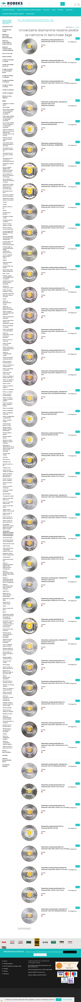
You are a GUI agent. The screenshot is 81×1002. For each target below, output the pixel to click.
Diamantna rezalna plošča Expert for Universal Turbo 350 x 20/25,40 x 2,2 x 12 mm (54, 724)
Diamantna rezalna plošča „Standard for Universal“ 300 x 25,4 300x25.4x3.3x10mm (54, 641)
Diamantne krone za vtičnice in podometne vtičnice (8, 160)
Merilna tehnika (7, 56)
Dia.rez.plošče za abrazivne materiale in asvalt (8, 181)
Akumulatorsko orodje (6, 30)
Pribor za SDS (6, 383)
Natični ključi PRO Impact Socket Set (8, 270)
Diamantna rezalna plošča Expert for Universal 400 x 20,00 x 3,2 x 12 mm (53, 206)
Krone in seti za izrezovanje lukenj (8, 228)
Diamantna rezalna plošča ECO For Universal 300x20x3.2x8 (52, 123)
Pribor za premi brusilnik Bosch (7, 362)
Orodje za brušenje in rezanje (7, 60)
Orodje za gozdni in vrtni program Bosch (7, 71)
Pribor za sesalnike (8, 389)
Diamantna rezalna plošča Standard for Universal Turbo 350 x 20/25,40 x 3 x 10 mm (54, 372)
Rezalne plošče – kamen (7, 433)
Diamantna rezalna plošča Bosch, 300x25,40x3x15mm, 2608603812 (52, 144)
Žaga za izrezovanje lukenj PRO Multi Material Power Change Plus (8, 580)
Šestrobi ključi (7, 493)
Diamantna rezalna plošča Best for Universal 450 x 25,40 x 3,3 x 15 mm (52, 620)
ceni (73, 27)
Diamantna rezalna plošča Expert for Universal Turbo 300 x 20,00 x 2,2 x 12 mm (53, 662)
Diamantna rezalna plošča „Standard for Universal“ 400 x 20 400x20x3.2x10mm (54, 910)
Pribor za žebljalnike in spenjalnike (8, 417)
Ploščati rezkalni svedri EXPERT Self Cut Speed (8, 277)
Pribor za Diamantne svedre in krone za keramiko (8, 335)
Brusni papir (6, 107)
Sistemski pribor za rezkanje (8, 722)
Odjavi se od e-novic (40, 954)
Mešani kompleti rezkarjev (7, 263)
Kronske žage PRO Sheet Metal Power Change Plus (8, 238)
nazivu (78, 27)
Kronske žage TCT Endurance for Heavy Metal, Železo (8, 243)
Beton (4, 612)
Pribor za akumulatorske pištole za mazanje (8, 308)
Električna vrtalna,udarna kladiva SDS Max (7, 42)
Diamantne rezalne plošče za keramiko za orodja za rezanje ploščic (8, 616)
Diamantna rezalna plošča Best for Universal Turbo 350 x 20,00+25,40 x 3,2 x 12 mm (54, 745)
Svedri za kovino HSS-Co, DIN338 (7, 479)
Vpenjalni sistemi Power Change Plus (8, 554)
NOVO (4, 606)
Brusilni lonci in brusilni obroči (7, 725)
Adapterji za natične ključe (8, 104)
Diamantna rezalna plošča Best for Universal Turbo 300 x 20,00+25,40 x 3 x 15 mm (54, 331)
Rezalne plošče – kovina (7, 437)
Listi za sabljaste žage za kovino (7, 645)
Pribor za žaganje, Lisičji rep (8, 413)
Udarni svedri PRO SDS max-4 (8, 499)
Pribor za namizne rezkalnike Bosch (8, 358)
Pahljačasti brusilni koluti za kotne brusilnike (8, 282)
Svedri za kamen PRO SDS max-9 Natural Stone (7, 475)
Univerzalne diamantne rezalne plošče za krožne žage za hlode (8, 526)
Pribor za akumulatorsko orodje (7, 302)
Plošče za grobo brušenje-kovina (7, 693)
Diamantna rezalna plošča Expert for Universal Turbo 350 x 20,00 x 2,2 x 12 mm (54, 806)
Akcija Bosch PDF (7, 26)
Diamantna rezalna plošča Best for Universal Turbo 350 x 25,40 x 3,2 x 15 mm (54, 848)
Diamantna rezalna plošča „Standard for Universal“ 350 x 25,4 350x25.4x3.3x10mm (54, 103)
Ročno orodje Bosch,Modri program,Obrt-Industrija (35, 19)
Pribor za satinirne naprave (8, 386)
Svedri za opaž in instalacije (7, 487)
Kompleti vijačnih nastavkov (7, 220)
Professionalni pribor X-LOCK (7, 424)
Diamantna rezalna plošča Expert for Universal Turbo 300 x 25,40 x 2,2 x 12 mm (53, 352)
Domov (19, 19)
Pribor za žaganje (8, 410)
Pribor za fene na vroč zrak (7, 340)
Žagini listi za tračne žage (8, 599)
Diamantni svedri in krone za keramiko (8, 195)
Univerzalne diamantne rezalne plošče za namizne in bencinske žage (8, 533)
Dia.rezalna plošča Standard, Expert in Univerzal (8, 144)
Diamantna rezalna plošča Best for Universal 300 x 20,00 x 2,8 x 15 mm (52, 454)
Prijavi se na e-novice (70, 952)
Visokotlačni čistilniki (6, 765)
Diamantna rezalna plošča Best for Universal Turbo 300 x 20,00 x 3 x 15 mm (54, 61)
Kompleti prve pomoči (7, 213)
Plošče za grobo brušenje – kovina (8, 290)
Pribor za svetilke (7, 391)
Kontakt (60, 10)
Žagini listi (6, 591)
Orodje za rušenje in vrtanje (7, 85)
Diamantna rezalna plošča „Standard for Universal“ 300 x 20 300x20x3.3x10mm (54, 392)
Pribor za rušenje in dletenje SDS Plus (8, 376)
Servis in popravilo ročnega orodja (29, 10)
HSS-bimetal (6, 664)
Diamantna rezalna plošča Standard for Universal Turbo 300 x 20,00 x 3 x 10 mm (54, 868)
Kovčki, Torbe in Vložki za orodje (7, 224)
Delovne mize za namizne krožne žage (7, 139)
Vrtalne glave (6, 557)
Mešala (5, 260)
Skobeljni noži (7, 461)
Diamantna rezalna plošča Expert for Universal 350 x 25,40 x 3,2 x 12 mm (53, 703)
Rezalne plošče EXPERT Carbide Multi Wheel (7, 429)
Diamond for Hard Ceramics (8, 629)
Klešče (4, 210)
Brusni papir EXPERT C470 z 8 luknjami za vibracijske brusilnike (8, 118)
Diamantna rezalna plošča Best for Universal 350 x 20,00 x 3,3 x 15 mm (52, 558)
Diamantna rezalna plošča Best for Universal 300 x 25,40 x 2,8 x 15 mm (52, 165)
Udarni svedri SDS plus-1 (8, 609)
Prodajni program (8, 10)
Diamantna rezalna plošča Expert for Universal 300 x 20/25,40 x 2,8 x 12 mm (53, 537)
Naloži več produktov (24, 928)
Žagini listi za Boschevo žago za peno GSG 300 (8, 672)
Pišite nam (69, 10)
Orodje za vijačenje (8, 90)
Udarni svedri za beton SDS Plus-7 (7, 747)
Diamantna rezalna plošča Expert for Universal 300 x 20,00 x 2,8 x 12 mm (53, 889)
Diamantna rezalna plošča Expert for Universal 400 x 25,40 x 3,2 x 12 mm (53, 247)
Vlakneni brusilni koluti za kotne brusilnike (7, 641)
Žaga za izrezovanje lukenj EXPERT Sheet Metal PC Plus (8, 573)
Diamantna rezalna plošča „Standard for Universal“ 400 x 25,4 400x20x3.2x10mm (54, 496)
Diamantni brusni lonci (7, 191)
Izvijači (5, 204)
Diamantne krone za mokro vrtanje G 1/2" (8, 149)
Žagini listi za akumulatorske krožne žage (7, 595)
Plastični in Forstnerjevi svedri (8, 287)
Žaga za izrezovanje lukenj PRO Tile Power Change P (8, 587)
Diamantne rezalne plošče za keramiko (8, 199)
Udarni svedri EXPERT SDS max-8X (8, 510)
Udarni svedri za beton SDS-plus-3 (8, 517)
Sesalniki (5, 755)
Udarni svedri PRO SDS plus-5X (8, 502)
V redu (58, 999)
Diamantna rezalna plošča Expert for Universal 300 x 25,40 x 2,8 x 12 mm (53, 227)
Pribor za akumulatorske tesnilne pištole (7, 717)
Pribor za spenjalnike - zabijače (6, 737)
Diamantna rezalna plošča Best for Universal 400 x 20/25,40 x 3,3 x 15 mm (53, 185)
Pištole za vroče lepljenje (7, 96)
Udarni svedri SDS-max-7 (8, 506)
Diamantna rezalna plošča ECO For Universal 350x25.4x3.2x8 (52, 434)
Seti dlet (5, 457)
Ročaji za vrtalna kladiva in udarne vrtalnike (8, 442)
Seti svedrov (6, 459)
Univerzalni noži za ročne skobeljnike (8, 540)
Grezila (5, 202)
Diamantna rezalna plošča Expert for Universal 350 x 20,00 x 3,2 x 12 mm (53, 475)
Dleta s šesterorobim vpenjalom (6, 677)
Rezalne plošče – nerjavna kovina (7, 658)
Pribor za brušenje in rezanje (8, 326)
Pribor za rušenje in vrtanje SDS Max (8, 380)
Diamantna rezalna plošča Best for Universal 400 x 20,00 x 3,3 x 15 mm (52, 40)
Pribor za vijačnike (8, 408)
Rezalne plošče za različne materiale (8, 649)
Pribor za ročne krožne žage (7, 373)
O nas (53, 10)
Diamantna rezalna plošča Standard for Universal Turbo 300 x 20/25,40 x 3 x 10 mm (54, 310)
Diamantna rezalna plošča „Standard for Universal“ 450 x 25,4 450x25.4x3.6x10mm (54, 579)
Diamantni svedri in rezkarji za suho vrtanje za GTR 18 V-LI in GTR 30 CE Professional (8, 623)
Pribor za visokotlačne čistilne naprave (7, 743)
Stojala (5, 733)
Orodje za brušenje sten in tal (7, 65)
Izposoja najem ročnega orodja (13, 14)
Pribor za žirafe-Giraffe (7, 420)
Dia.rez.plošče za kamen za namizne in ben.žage (8, 175)
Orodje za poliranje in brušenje (8, 81)
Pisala (4, 298)
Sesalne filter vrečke (6, 454)
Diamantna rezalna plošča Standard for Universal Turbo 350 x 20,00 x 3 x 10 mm (54, 516)
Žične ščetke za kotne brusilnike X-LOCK (8, 653)
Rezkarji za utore (7, 713)
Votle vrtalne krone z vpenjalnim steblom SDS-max (8, 550)
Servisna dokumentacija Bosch (6, 760)
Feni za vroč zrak (7, 53)
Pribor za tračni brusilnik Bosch (7, 394)
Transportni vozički (8, 496)
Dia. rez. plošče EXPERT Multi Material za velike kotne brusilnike (8, 169)
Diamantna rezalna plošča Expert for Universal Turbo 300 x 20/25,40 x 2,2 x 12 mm (54, 290)
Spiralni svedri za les (7, 464)
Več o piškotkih (67, 999)
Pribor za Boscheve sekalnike (8, 317)
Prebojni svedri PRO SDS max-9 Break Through (8, 295)
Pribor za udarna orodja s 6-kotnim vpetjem (8, 399)
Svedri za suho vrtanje (7, 661)
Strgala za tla (6, 467)
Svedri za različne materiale (8, 490)
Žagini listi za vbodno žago (6, 603)
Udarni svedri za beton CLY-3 (7, 514)
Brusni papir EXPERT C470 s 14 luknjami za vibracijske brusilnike (8, 125)
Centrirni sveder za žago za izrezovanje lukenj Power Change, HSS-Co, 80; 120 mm (8, 132)
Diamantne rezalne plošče (8, 164)
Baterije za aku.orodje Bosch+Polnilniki (7, 36)
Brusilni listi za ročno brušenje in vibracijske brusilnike (8, 635)
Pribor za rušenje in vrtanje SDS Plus (8, 689)
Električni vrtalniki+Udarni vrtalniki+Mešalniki (7, 48)
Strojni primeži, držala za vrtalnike (8, 470)
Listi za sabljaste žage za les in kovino (7, 256)
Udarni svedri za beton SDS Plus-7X (8, 667)
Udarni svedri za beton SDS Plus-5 (7, 521)
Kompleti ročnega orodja (8, 217)
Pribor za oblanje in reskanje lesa (8, 365)
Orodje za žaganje (7, 93)
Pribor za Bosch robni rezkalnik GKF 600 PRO (8, 313)
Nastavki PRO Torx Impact (8, 267)
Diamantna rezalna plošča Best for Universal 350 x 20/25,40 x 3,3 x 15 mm (53, 599)
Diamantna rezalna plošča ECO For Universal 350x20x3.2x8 (52, 413)
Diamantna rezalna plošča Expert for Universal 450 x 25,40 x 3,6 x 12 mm (53, 785)
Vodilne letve (6, 546)
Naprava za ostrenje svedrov (8, 685)
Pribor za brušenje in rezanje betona (8, 330)
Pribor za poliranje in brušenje (8, 369)
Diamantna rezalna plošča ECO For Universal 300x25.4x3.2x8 (52, 827)
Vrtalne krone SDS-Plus (8, 560)
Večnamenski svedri (8, 543)
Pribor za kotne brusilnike (7, 344)
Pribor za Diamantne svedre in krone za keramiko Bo (8, 698)
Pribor (4, 101)
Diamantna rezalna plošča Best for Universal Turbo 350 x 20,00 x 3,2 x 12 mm (54, 82)
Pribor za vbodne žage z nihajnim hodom (7, 404)
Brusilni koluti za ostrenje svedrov (7, 681)
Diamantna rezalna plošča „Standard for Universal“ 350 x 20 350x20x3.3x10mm (54, 765)
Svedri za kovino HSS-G (7, 483)
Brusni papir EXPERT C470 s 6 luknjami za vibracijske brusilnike (8, 112)
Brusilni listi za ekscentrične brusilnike (7, 730)
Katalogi (46, 10)
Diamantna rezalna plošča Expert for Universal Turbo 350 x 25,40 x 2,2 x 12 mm (54, 682)
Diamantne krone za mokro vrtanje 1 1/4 (8, 155)
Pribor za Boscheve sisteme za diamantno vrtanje (8, 322)
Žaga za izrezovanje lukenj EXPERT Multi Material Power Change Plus (8, 565)
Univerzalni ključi (7, 537)
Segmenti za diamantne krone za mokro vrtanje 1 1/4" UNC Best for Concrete (8, 448)
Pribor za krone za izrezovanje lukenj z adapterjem (8, 348)
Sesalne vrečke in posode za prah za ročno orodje (8, 704)
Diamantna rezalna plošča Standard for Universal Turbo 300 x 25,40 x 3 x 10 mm (54, 268)
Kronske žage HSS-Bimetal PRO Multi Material (8, 233)
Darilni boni (30, 14)
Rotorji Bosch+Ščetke (6, 751)
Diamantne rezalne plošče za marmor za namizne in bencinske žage (8, 186)
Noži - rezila (6, 273)
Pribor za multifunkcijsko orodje (7, 354)
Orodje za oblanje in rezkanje (7, 76)
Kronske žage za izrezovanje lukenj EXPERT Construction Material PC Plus (8, 249)
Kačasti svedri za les (7, 207)
